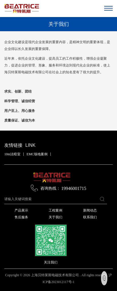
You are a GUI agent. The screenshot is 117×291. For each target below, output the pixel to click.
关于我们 (55, 217)
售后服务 (21, 217)
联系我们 (90, 217)
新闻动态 (90, 210)
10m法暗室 (12, 154)
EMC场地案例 (37, 154)
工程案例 (55, 210)
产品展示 (21, 210)
